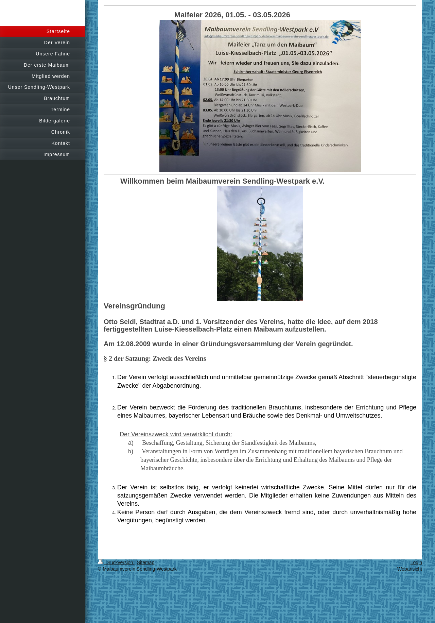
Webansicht (409, 569)
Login (416, 562)
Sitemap (145, 562)
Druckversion (116, 562)
